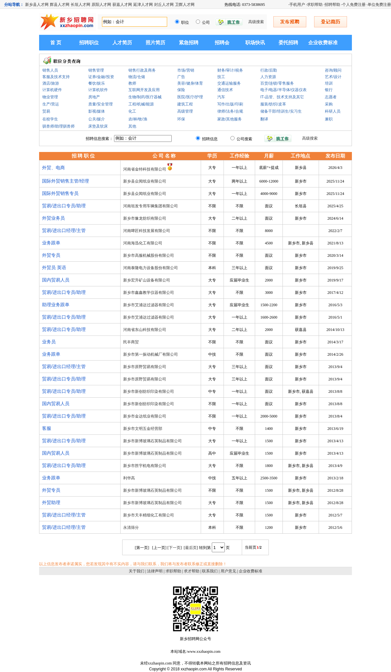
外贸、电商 (53, 167)
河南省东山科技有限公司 (144, 329)
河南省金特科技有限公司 (144, 169)
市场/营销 (185, 70)
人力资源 (268, 77)
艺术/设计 (333, 77)
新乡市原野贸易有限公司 (144, 366)
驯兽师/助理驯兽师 (58, 126)
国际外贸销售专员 (60, 193)
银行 (329, 90)
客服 (46, 428)
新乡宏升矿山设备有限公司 (146, 280)
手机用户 (297, 4)
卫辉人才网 (185, 4)
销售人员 (50, 70)
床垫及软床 (98, 126)
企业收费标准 (323, 42)
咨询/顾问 (333, 70)
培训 (329, 83)
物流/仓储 (136, 77)
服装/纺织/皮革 (273, 104)
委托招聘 (288, 42)
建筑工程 (185, 104)
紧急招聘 (188, 42)
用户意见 (228, 571)
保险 (181, 90)
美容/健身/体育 (190, 83)
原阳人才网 (101, 4)
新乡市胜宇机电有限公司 (144, 465)
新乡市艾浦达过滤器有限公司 (148, 305)
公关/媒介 (96, 119)
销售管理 (96, 70)
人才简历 (122, 42)
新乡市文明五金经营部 (142, 428)
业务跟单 (51, 242)
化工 (132, 111)
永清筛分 (131, 527)
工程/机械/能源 (141, 104)
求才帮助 (191, 571)
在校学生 (50, 119)
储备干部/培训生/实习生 (281, 111)
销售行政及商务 (142, 70)
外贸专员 (51, 255)
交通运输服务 (229, 83)
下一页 (175, 547)
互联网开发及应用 (144, 90)
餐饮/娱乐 (96, 83)
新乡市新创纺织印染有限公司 (148, 391)
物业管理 (50, 97)
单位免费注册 (379, 4)
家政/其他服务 (229, 119)
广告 (181, 77)
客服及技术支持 (56, 77)
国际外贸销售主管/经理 (65, 181)
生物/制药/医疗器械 (145, 97)
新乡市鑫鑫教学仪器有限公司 (148, 292)
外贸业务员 (53, 218)
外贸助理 (51, 502)
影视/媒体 (96, 111)
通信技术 (225, 90)
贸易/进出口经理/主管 (64, 230)
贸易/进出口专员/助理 (64, 205)
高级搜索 (256, 22)
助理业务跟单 (55, 304)
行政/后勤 (268, 70)
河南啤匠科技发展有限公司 (146, 230)
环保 (181, 119)
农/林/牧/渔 (137, 119)
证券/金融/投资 (101, 77)
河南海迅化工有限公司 (142, 243)
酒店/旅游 (50, 83)
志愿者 (331, 97)
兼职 (329, 119)
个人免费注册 (354, 4)
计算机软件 (98, 90)
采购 (329, 104)
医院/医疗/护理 (190, 97)
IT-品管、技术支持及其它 (282, 97)
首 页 (55, 42)
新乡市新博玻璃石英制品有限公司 (152, 441)
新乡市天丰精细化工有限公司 (148, 515)
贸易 (46, 111)
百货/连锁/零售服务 (277, 83)
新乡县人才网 (37, 4)
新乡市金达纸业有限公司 (144, 416)
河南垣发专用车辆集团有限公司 (150, 206)
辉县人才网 (59, 4)
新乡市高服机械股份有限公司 (148, 255)
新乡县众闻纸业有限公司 (144, 181)
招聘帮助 (332, 4)
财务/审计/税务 (230, 70)
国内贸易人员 (55, 279)
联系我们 (210, 571)
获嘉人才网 (122, 4)
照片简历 (155, 42)
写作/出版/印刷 (230, 104)
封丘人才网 (164, 4)
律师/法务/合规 (230, 111)
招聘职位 (89, 42)
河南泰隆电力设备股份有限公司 (150, 268)
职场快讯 (255, 42)
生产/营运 (50, 104)
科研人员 (332, 111)
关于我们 (136, 571)
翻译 (264, 119)
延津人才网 (143, 4)
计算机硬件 (52, 90)
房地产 (94, 97)
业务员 (49, 341)
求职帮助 (315, 4)
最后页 (191, 547)
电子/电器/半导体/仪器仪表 (283, 90)
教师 (132, 83)
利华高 (129, 478)
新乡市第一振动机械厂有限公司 (150, 354)
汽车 (221, 97)
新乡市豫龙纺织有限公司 (144, 218)
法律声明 (155, 571)
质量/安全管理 (100, 104)
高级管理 (185, 111)
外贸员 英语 (54, 267)
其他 (132, 126)
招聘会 (222, 42)
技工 (221, 77)
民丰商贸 (131, 342)
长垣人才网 (80, 4)
